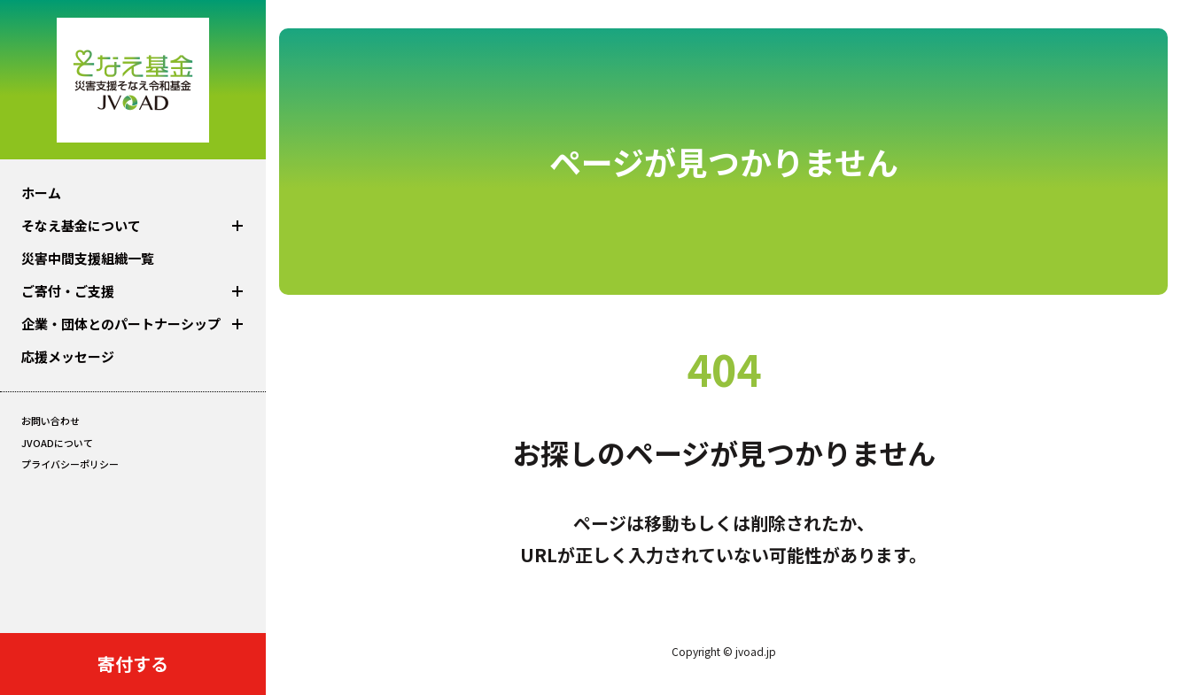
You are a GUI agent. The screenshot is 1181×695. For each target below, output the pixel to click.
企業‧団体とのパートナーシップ (121, 323)
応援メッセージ (67, 356)
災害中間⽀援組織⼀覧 (87, 258)
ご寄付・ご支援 (67, 291)
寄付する (132, 663)
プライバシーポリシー (70, 464)
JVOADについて (57, 443)
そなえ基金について (81, 225)
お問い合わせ (50, 420)
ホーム (41, 192)
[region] (133, 316)
